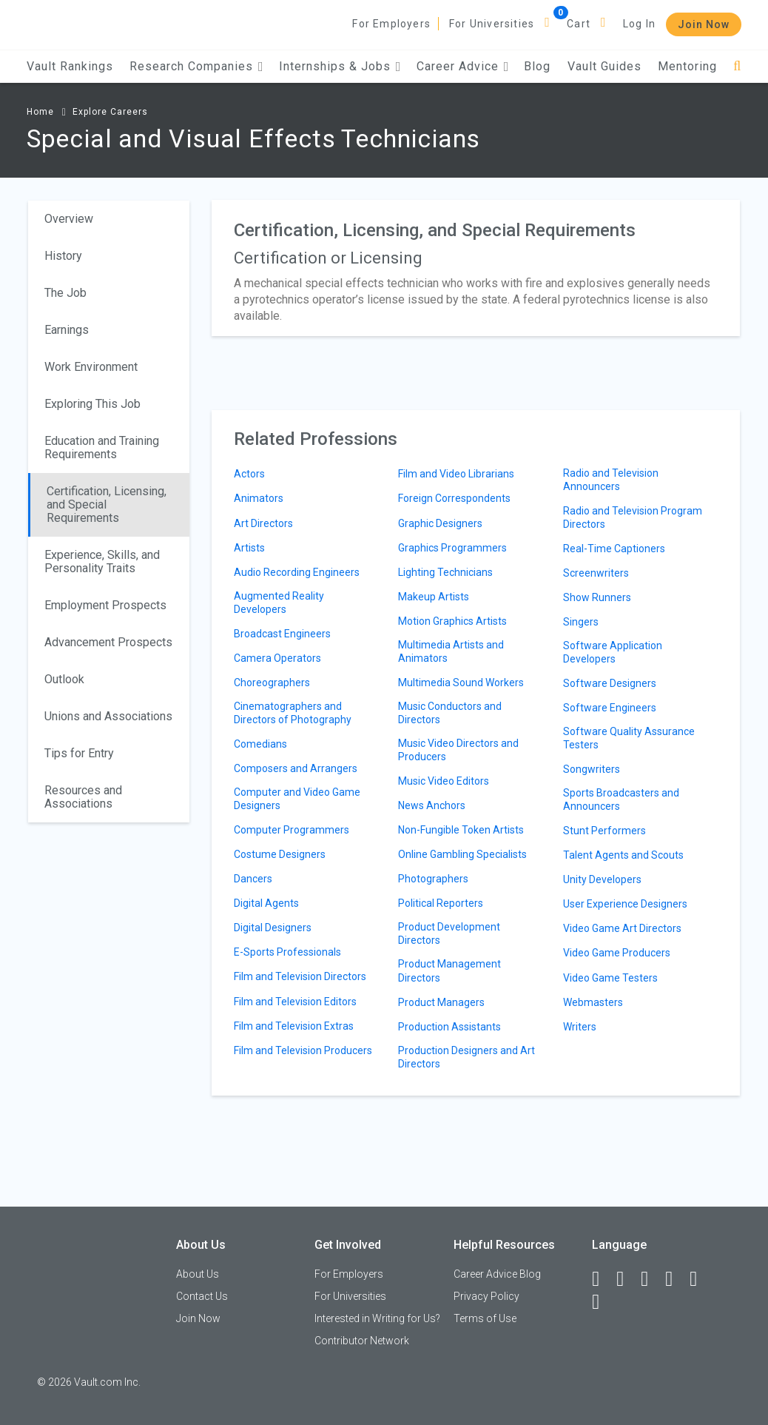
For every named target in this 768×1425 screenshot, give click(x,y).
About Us (197, 1274)
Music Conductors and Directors (450, 712)
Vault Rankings (70, 66)
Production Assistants (449, 1027)
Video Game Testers (610, 978)
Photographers (433, 879)
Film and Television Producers (303, 1050)
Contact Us (202, 1296)
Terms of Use (485, 1318)
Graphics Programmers (452, 548)
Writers (579, 1027)
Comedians (260, 744)
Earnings (66, 330)
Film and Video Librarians (456, 474)
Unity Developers (602, 879)
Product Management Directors (449, 970)
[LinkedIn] (626, 1279)
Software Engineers (609, 708)
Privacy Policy (486, 1296)
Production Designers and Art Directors (466, 1057)
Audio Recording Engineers (297, 572)
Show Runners (597, 597)
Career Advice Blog (497, 1274)
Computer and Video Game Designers (297, 798)
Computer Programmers (291, 830)
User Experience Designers (625, 904)
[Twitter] (651, 1279)
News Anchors (431, 805)
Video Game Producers (616, 953)
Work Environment (91, 367)
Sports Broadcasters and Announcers (621, 799)
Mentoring (687, 66)
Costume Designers (280, 854)
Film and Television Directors (300, 976)
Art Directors (263, 523)
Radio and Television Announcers (610, 479)
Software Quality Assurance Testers (629, 738)
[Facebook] (602, 1279)
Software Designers (609, 683)
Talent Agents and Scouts (623, 855)
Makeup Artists (433, 597)
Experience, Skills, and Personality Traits (102, 561)
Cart (578, 24)
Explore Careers (110, 112)
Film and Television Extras (294, 1026)
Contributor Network (361, 1341)
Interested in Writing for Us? (377, 1318)
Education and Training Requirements (101, 447)
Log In (639, 24)
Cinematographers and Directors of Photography (292, 712)
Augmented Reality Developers (279, 602)
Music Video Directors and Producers (458, 749)
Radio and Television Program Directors (632, 517)
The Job (65, 293)
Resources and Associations (83, 797)
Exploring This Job (92, 404)
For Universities (491, 24)
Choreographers (272, 682)
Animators (258, 498)
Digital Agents (266, 903)
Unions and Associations (108, 716)
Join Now (704, 24)
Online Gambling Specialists (462, 854)
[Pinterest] (700, 1279)
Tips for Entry (79, 753)
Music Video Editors (443, 781)
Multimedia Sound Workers (461, 682)
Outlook (64, 679)
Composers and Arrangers (295, 768)
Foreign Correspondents (454, 498)
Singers (581, 622)
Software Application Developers (612, 652)
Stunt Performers (604, 830)
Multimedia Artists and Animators (451, 651)
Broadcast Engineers (282, 634)
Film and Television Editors (295, 1001)
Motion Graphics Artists (452, 621)
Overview (68, 219)
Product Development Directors (449, 933)
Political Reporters (440, 903)
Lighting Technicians (445, 572)
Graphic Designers (440, 523)
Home (40, 112)
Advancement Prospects (108, 642)
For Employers (391, 24)
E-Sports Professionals (287, 952)
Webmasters (593, 1002)
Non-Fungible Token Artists (461, 830)
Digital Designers (272, 927)
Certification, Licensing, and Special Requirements (106, 504)
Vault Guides (604, 66)
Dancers (253, 879)
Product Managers (441, 1002)
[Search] (737, 66)
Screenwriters (596, 573)
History (63, 256)
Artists (249, 548)
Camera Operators (277, 658)
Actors (249, 474)
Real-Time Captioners (614, 548)
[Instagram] (675, 1279)
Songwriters (591, 769)
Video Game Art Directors (622, 928)
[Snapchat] (602, 1302)
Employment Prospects (105, 605)
